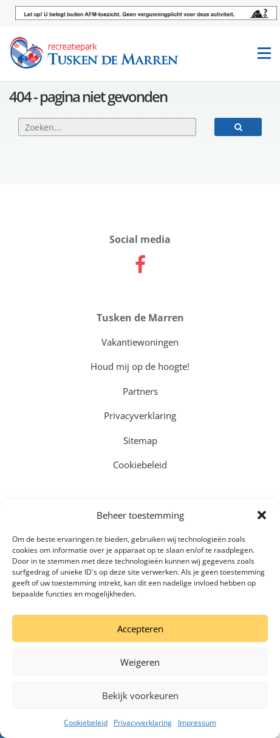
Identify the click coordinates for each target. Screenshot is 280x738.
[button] (262, 515)
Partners (140, 391)
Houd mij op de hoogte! (140, 366)
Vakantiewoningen (140, 342)
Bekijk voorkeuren (140, 695)
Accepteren (140, 629)
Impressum (197, 722)
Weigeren (140, 662)
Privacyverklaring (143, 722)
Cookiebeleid (86, 722)
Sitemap (140, 440)
